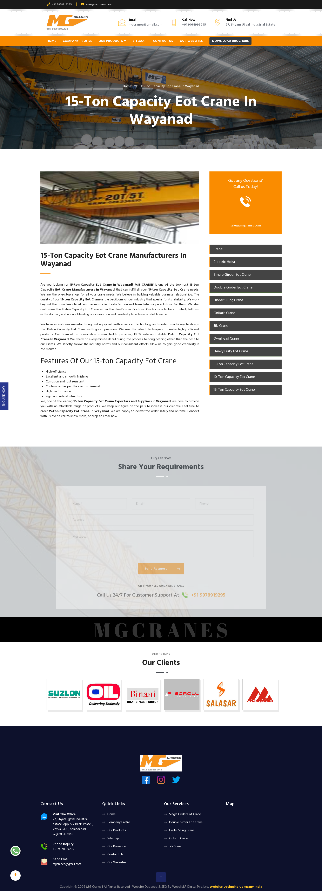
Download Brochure (230, 41)
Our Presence (116, 846)
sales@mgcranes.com (96, 4)
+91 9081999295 (194, 24)
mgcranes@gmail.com (145, 24)
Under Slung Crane (181, 830)
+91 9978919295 (59, 4)
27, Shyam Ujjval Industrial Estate (250, 24)
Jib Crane (175, 846)
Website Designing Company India (236, 887)
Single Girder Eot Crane (185, 814)
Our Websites (191, 41)
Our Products (112, 41)
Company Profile (77, 41)
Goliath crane (178, 838)
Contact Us (163, 41)
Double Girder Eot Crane (186, 822)
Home (51, 41)
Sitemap (139, 41)
